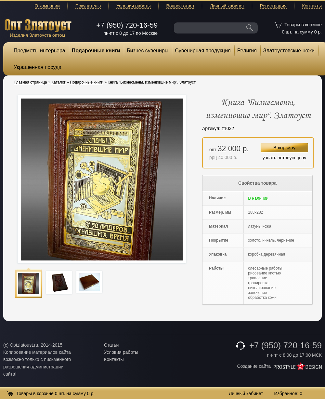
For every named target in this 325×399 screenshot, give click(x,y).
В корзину (284, 147)
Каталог (58, 82)
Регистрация (273, 5)
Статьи (111, 345)
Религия (247, 50)
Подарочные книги (96, 50)
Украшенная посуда (37, 67)
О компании (47, 5)
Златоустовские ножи (289, 50)
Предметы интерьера (39, 50)
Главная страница (30, 82)
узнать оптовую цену (284, 157)
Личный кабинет (227, 5)
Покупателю (88, 5)
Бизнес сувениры (147, 50)
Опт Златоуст (38, 27)
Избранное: (288, 393)
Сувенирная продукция (203, 50)
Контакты (312, 5)
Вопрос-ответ (180, 5)
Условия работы (133, 5)
